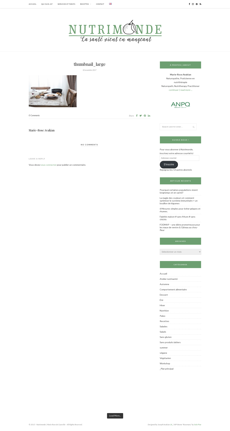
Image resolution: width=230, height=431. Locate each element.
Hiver (162, 305)
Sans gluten (166, 337)
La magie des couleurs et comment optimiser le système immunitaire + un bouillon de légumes (179, 201)
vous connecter (48, 164)
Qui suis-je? (47, 4)
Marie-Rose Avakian (42, 130)
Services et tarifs (66, 4)
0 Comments (34, 115)
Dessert (164, 294)
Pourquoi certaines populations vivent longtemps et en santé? (179, 191)
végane (163, 352)
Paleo (162, 315)
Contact (100, 4)
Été (161, 300)
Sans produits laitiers (170, 342)
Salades (163, 326)
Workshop (165, 363)
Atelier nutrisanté (169, 279)
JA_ (171, 424)
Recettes (84, 4)
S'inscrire (169, 164)
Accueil (32, 4)
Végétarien (165, 358)
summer (164, 347)
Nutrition (164, 310)
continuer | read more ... (180, 90)
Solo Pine (197, 424)
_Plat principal (166, 368)
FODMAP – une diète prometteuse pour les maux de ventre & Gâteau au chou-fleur (180, 227)
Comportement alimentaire (173, 289)
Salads (163, 331)
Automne (164, 284)
